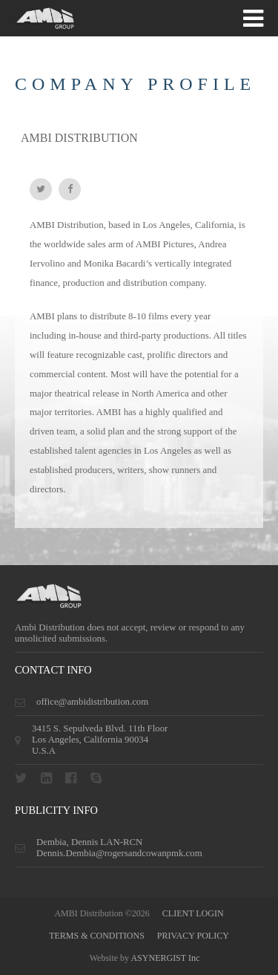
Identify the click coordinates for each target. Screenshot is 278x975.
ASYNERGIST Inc (164, 958)
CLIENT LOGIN (193, 913)
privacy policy (193, 935)
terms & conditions (97, 935)
